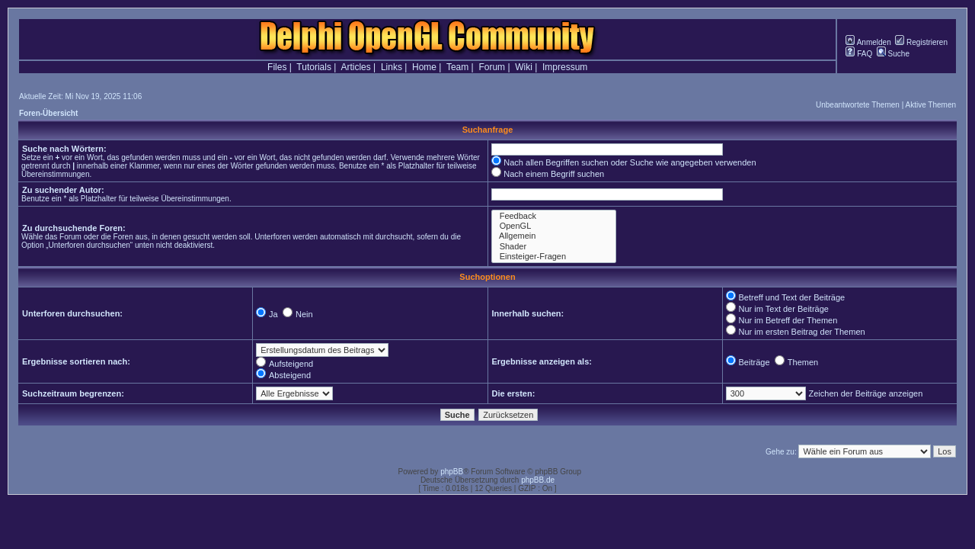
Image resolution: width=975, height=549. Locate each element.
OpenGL (554, 226)
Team (457, 67)
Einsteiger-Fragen (554, 257)
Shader (554, 247)
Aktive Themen (930, 105)
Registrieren (921, 42)
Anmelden (868, 42)
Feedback (554, 216)
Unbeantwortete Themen (858, 105)
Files (276, 67)
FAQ (859, 54)
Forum (491, 67)
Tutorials (313, 67)
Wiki (523, 67)
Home (424, 67)
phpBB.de (538, 480)
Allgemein (554, 236)
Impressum (564, 67)
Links (391, 67)
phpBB (451, 471)
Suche (893, 54)
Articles (355, 67)
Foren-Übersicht (48, 113)
